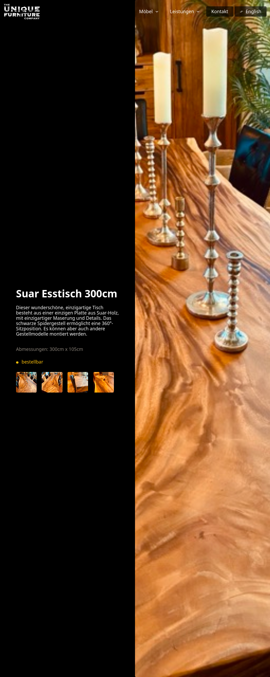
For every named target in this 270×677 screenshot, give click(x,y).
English (253, 11)
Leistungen (182, 11)
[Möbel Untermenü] (156, 12)
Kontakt (219, 11)
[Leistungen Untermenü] (198, 12)
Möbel (146, 11)
